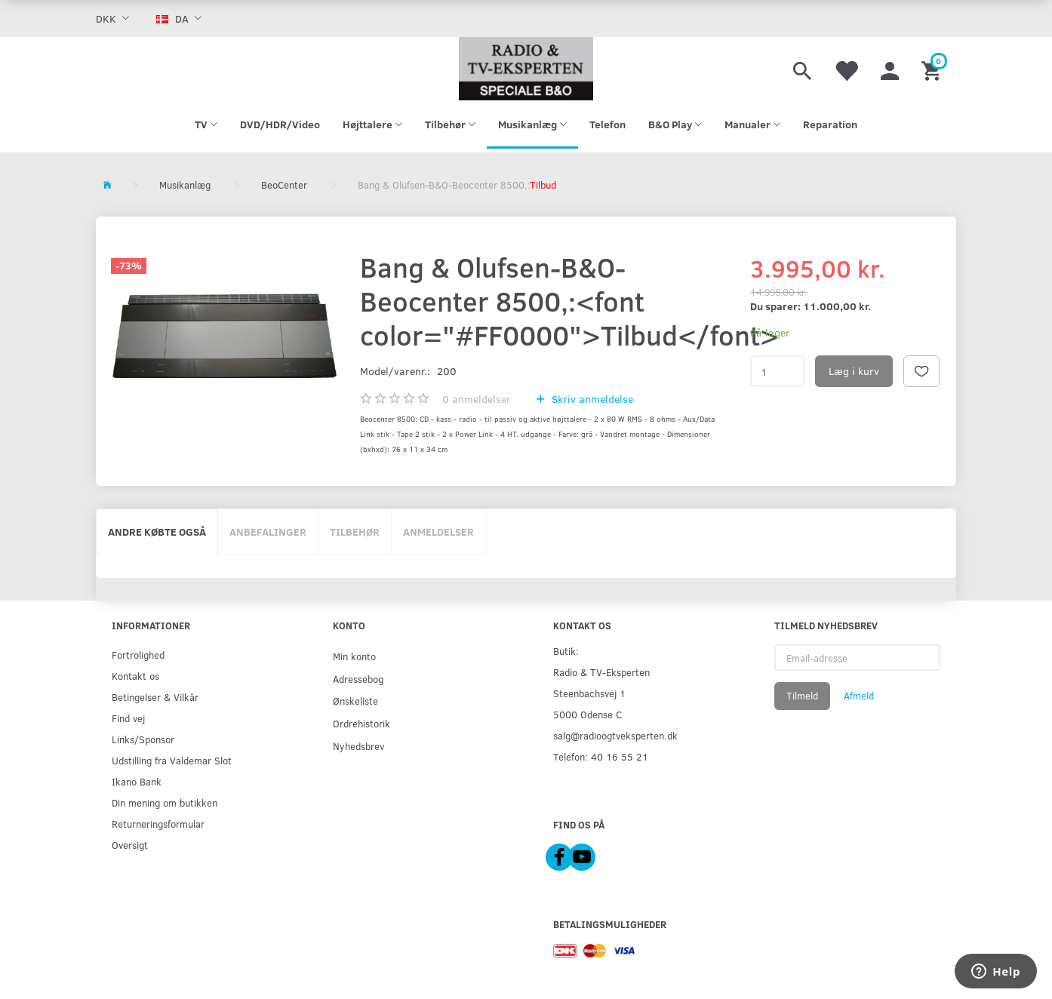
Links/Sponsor (143, 739)
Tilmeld (802, 695)
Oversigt (130, 844)
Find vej (128, 718)
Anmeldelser (438, 531)
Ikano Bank (136, 781)
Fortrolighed (138, 654)
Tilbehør (355, 531)
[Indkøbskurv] (933, 68)
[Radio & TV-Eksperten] (526, 68)
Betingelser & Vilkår (155, 696)
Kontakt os (135, 675)
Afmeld (859, 695)
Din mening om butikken (164, 802)
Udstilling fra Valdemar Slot (172, 760)
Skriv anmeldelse (591, 399)
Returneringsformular (158, 823)
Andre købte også (157, 531)
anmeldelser (476, 399)
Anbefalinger (267, 531)
